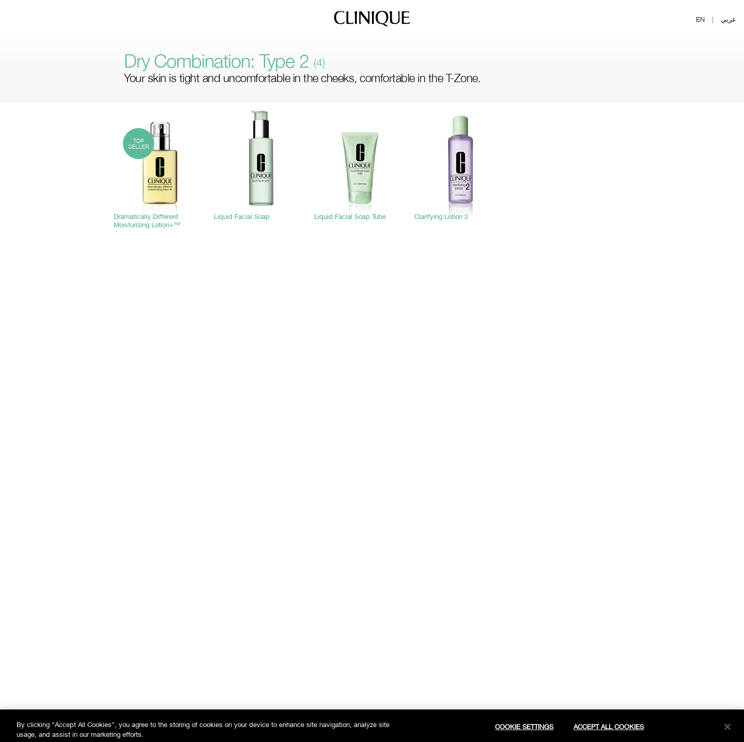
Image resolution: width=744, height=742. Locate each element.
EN (700, 19)
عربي (728, 19)
